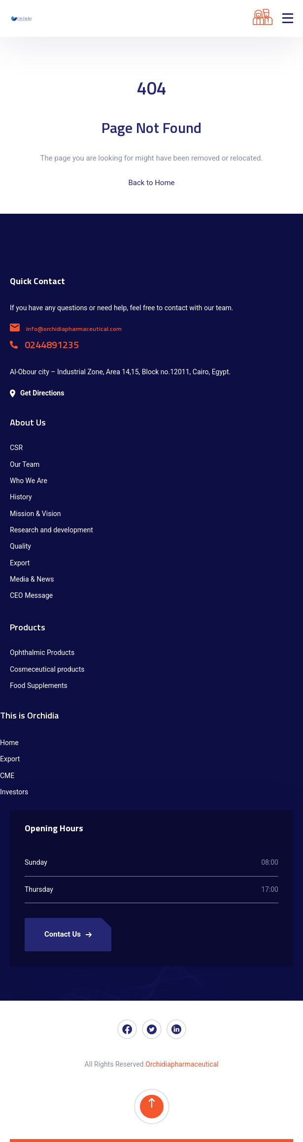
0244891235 (44, 344)
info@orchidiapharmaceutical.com (66, 328)
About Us (28, 422)
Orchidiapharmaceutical (181, 1064)
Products (27, 627)
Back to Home (151, 182)
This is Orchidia (29, 715)
